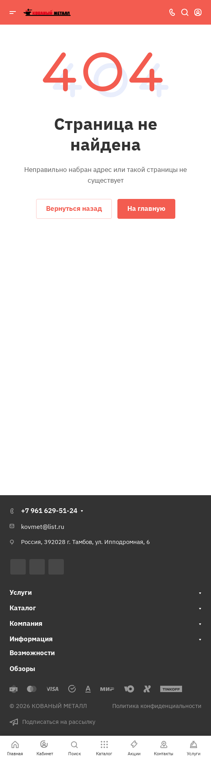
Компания (26, 623)
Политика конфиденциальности (156, 706)
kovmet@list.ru (42, 526)
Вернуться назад (74, 208)
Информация (31, 639)
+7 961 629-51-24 (49, 510)
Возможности (32, 652)
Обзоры (22, 668)
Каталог (23, 608)
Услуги (21, 592)
